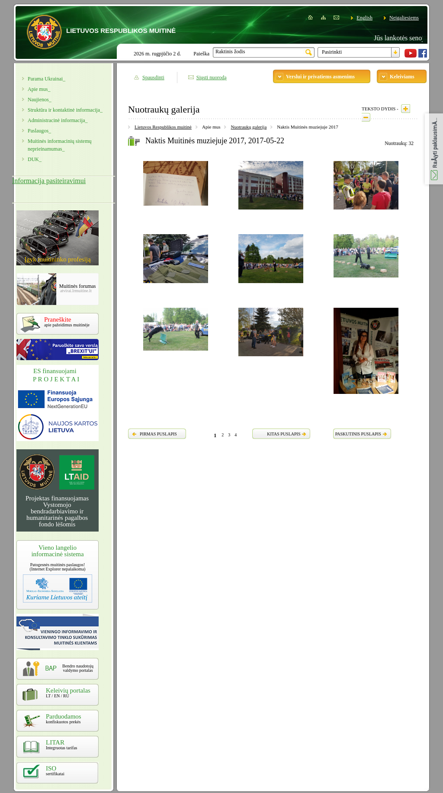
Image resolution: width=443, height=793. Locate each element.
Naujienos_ (39, 100)
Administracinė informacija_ (57, 120)
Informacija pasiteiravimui (49, 180)
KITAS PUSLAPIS (283, 434)
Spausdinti (153, 77)
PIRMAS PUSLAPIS (158, 434)
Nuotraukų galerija (248, 126)
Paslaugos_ (39, 131)
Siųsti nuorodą (211, 77)
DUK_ (35, 159)
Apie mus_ (39, 89)
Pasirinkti (332, 52)
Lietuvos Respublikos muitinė (163, 126)
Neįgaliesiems (404, 18)
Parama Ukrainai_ (46, 79)
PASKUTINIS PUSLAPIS (358, 434)
